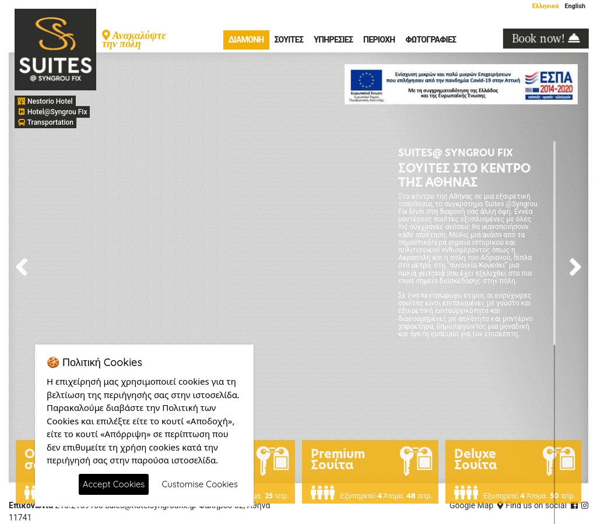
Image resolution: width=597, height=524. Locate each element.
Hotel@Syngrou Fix (52, 112)
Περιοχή (379, 39)
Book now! (546, 38)
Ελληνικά (545, 6)
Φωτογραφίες (430, 39)
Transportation (45, 122)
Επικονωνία (31, 505)
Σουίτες (289, 39)
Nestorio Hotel (45, 101)
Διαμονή (246, 39)
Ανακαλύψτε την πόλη (134, 39)
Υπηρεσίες (333, 39)
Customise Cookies (199, 484)
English (574, 6)
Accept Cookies (114, 484)
